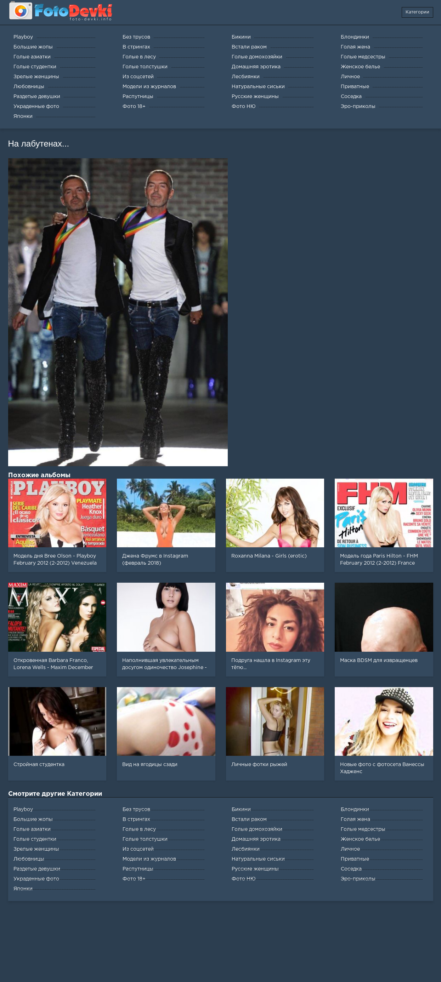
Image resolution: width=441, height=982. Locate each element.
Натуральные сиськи (258, 859)
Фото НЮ (244, 879)
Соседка (351, 869)
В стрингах (136, 819)
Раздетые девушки (36, 869)
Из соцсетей (138, 849)
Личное (350, 849)
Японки (23, 889)
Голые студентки (34, 839)
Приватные (355, 859)
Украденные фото (36, 879)
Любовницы (28, 859)
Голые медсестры (363, 829)
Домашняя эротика (256, 839)
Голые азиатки (32, 829)
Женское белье (360, 839)
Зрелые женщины (36, 849)
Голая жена (355, 819)
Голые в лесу (139, 829)
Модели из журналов (149, 859)
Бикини (241, 809)
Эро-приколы (358, 879)
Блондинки (355, 809)
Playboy (23, 809)
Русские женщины (255, 869)
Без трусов (136, 809)
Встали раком (249, 819)
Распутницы (138, 869)
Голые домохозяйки (257, 829)
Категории (417, 12)
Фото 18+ (134, 879)
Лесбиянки (246, 849)
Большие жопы (33, 819)
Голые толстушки (145, 839)
